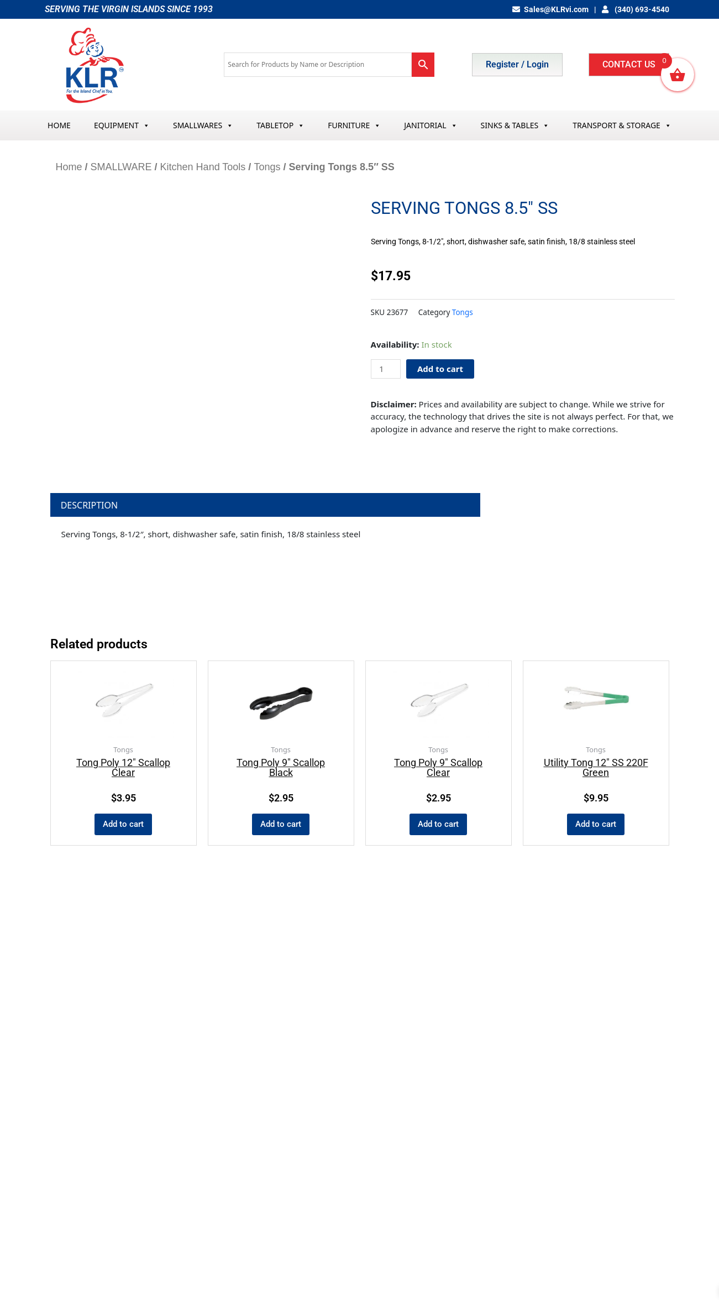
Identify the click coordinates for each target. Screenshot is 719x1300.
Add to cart (440, 368)
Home (69, 166)
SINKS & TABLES (515, 125)
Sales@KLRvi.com (550, 9)
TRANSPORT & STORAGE (622, 125)
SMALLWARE (121, 166)
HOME (59, 125)
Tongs (267, 166)
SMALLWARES (203, 125)
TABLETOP (280, 125)
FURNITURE (354, 125)
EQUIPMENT (122, 125)
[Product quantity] (386, 369)
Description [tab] (89, 505)
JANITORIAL (430, 125)
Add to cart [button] (123, 824)
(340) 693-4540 (635, 9)
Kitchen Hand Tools (203, 166)
